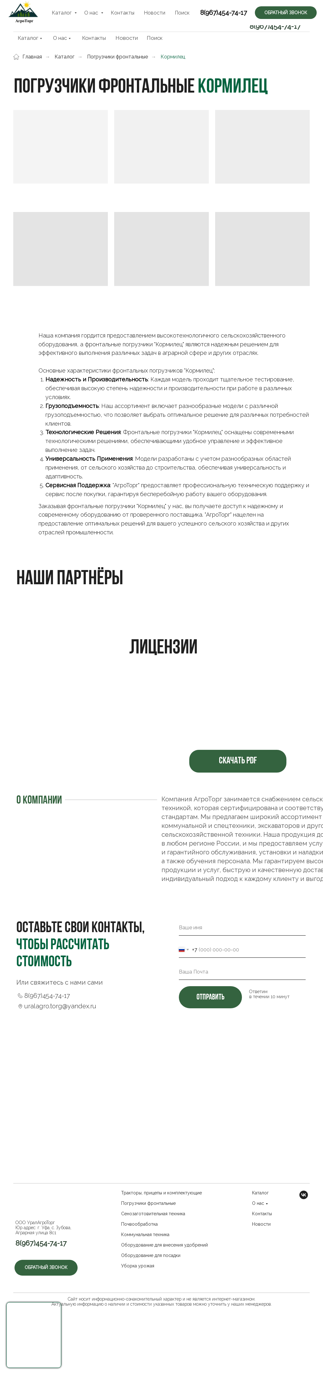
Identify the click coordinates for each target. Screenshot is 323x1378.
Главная (27, 57)
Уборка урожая (137, 1265)
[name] (242, 928)
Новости (126, 38)
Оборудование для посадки (150, 1255)
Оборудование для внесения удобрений (164, 1244)
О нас (60, 38)
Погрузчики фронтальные (117, 57)
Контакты (94, 38)
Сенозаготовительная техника (153, 1213)
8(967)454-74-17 (275, 26)
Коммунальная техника (145, 1234)
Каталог (28, 38)
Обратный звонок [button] (276, 11)
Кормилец (173, 57)
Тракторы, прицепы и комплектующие (161, 1192)
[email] (242, 972)
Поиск (154, 38)
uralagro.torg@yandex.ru (60, 1006)
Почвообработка (139, 1224)
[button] (33, 1335)
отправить (210, 997)
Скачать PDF (238, 761)
